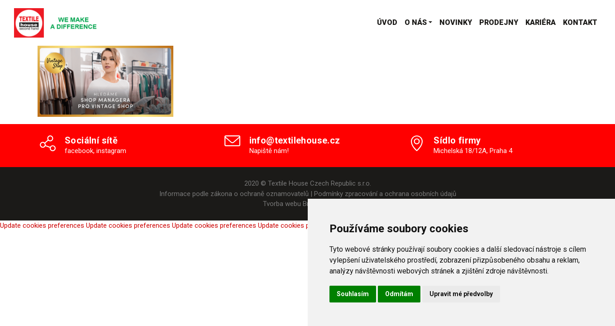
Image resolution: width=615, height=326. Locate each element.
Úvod (387, 22)
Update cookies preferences (42, 225)
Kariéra (540, 22)
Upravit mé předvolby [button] (461, 293)
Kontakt (580, 22)
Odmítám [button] (399, 293)
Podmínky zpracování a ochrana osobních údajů (385, 194)
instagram (111, 151)
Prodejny (498, 22)
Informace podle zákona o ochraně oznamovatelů (234, 194)
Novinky (455, 22)
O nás (416, 22)
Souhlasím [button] (353, 293)
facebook (79, 151)
